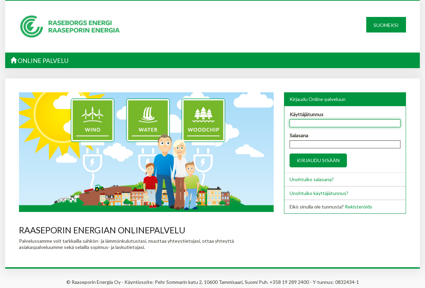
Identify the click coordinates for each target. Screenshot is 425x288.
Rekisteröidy (358, 207)
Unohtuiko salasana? (312, 179)
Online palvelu (39, 60)
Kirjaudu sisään (318, 160)
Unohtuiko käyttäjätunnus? (319, 193)
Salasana (299, 135)
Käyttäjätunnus (306, 114)
